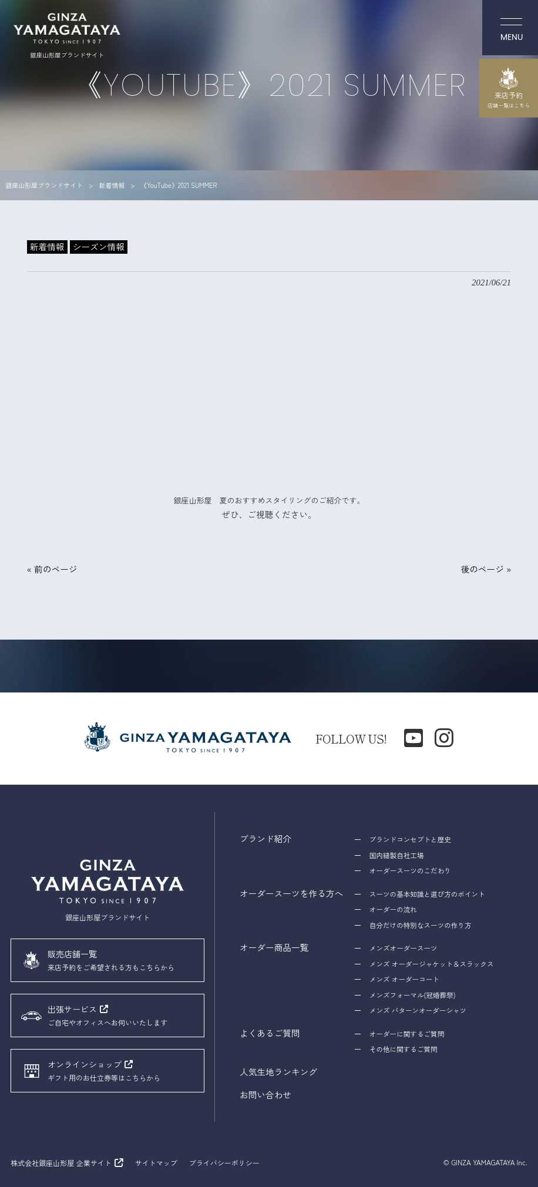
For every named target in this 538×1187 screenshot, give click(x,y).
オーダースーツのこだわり (409, 870)
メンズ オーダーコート (404, 979)
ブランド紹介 (265, 838)
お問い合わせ (265, 1094)
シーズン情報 (99, 246)
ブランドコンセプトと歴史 (409, 839)
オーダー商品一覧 (274, 947)
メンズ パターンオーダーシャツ (417, 1010)
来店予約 (508, 88)
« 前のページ (52, 569)
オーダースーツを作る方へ (291, 893)
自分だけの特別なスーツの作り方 (420, 925)
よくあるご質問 (270, 1033)
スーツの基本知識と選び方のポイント (427, 894)
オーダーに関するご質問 (406, 1033)
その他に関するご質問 (403, 1049)
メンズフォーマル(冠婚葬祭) (412, 995)
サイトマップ (156, 1163)
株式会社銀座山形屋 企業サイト (61, 1163)
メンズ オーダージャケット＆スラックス (431, 964)
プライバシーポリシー (224, 1163)
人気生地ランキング (278, 1071)
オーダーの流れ (393, 909)
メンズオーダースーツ (403, 948)
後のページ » (485, 569)
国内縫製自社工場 (396, 855)
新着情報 (47, 246)
